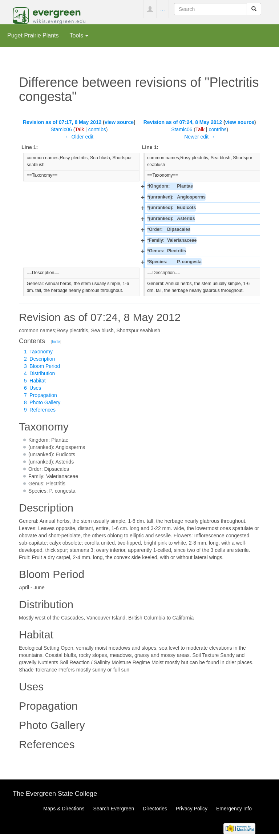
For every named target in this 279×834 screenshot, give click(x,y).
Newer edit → (199, 137)
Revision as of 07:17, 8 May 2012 (62, 122)
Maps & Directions (64, 808)
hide (56, 341)
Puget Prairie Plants (33, 35)
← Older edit (79, 137)
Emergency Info (234, 808)
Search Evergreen (113, 808)
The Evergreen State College (55, 793)
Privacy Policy (191, 808)
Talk (79, 129)
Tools (79, 35)
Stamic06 (61, 129)
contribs (97, 129)
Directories (155, 808)
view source (119, 122)
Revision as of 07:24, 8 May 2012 (182, 122)
